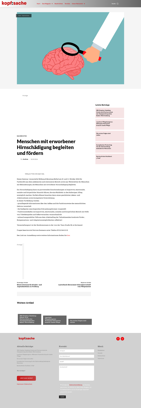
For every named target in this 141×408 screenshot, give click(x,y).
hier (68, 235)
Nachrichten (25, 15)
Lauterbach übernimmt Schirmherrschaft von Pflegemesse (74, 286)
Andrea (25, 159)
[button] (115, 3)
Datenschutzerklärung (75, 385)
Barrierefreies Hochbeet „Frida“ (25, 365)
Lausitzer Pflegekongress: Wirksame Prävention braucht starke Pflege (53, 319)
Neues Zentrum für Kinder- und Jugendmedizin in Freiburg (29, 286)
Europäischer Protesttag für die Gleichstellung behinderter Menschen (104, 146)
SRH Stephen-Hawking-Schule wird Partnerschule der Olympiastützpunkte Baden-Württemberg (28, 319)
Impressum (20, 384)
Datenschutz (28, 384)
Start (19, 15)
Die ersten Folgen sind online (78, 321)
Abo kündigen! (21, 371)
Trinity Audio (34, 174)
